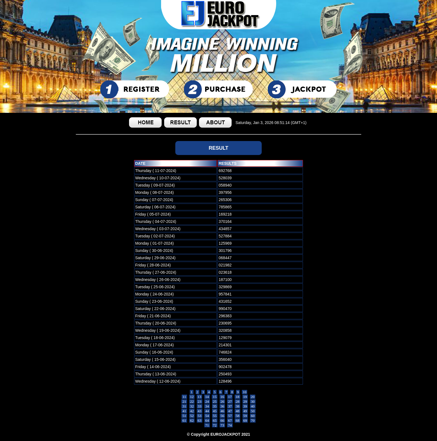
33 (199, 406)
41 (184, 411)
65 (215, 420)
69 (245, 420)
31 (184, 406)
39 (245, 406)
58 (237, 416)
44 (207, 411)
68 (237, 420)
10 (244, 392)
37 (230, 406)
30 (253, 401)
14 (207, 397)
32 (192, 406)
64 (207, 420)
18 (237, 397)
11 (184, 397)
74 (230, 425)
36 (222, 406)
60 (253, 416)
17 (230, 397)
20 (253, 397)
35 (215, 406)
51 (184, 416)
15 (214, 397)
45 (215, 411)
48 (237, 411)
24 (207, 401)
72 (215, 425)
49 (245, 411)
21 (184, 401)
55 (215, 416)
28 (237, 401)
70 (253, 420)
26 (222, 401)
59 (245, 416)
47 (230, 411)
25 (215, 401)
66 (222, 420)
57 (230, 416)
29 (245, 401)
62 (192, 420)
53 (199, 416)
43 (199, 411)
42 (192, 411)
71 (207, 425)
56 (222, 416)
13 (199, 397)
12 (192, 397)
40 (253, 406)
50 (253, 411)
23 (199, 401)
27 (230, 401)
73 (222, 425)
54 (207, 416)
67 (230, 420)
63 (199, 420)
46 (222, 411)
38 (237, 406)
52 (192, 416)
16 (222, 397)
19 (245, 397)
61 (184, 420)
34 (207, 406)
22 (192, 401)
